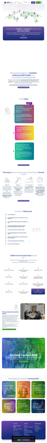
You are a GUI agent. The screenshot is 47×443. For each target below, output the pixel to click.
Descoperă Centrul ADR (23, 361)
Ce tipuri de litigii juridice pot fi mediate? (16, 240)
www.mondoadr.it (40, 409)
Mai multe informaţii (31, 438)
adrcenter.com (37, 429)
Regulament (25, 2)
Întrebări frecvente (26, 434)
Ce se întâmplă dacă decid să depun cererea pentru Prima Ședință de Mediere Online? (17, 226)
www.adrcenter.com (10, 395)
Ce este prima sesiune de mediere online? (16, 229)
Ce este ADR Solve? (12, 214)
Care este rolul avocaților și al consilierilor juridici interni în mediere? (17, 237)
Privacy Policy (38, 440)
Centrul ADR (26, 429)
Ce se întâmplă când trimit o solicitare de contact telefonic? (18, 218)
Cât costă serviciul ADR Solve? (14, 243)
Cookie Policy (43, 440)
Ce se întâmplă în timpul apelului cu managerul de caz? (17, 222)
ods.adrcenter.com (10, 410)
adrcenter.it (27, 409)
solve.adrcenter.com (40, 392)
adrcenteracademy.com (24, 392)
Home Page (25, 425)
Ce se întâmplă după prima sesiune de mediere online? (17, 233)
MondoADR (36, 430)
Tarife (29, 2)
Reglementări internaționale (28, 430)
